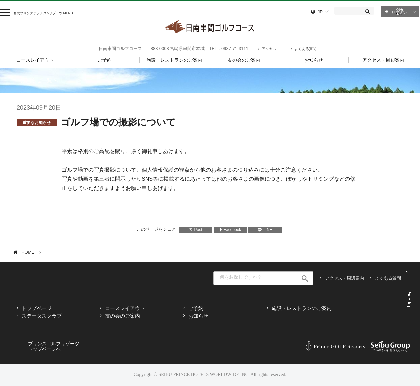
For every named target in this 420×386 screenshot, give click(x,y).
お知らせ (198, 316)
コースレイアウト (125, 308)
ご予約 (195, 308)
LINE (265, 229)
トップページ (37, 308)
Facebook (230, 229)
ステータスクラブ (42, 316)
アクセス (269, 49)
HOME (27, 252)
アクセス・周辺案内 (344, 278)
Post (195, 229)
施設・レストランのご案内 (302, 308)
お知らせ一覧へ (39, 80)
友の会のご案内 (122, 316)
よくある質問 (305, 49)
